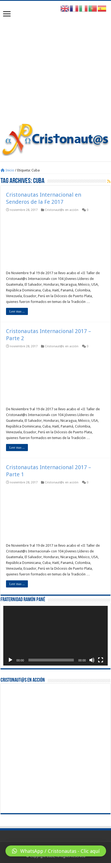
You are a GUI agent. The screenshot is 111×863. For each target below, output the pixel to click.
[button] (55, 850)
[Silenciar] (92, 660)
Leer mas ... (17, 311)
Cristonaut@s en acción (61, 210)
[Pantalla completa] (100, 660)
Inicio (7, 170)
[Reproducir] (10, 660)
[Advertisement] (55, 64)
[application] (55, 636)
